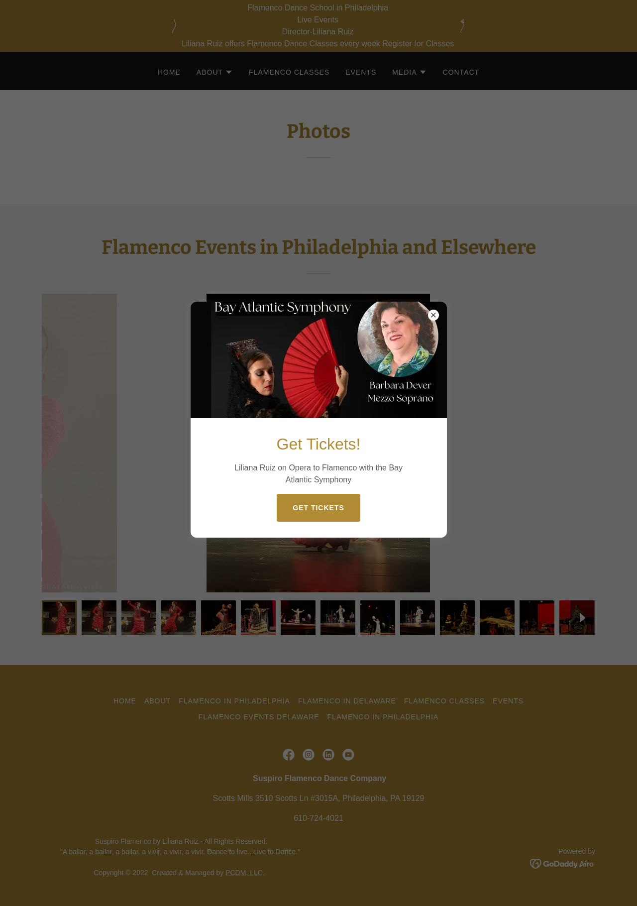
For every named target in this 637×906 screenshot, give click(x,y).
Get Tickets (318, 508)
